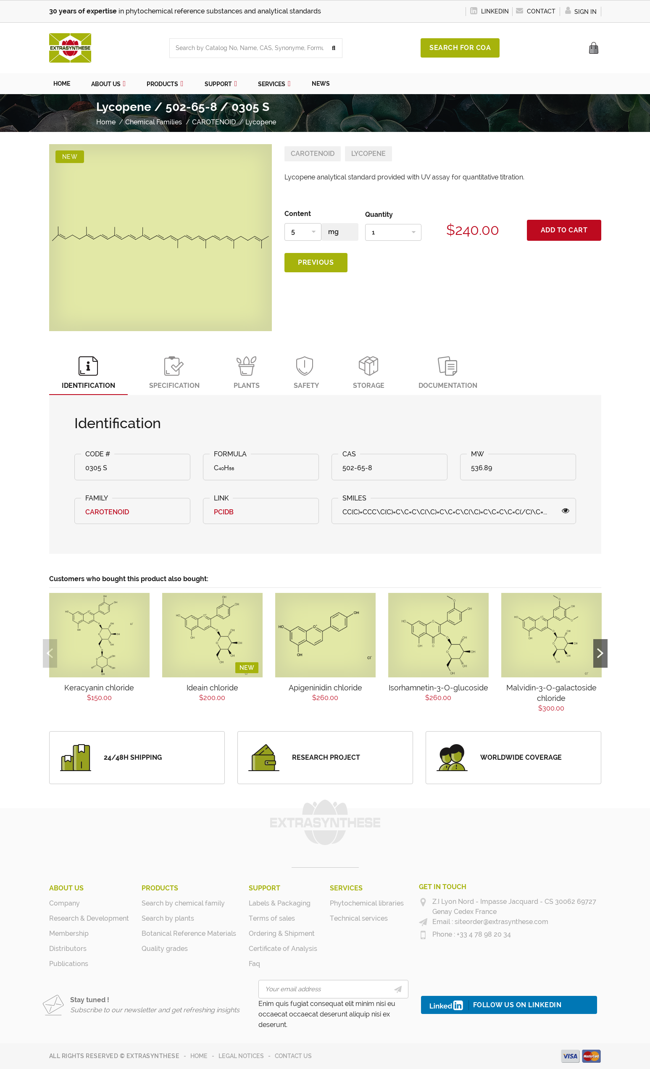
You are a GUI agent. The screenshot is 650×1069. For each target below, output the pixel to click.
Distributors (68, 949)
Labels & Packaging (280, 903)
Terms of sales (272, 918)
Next (600, 653)
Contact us (293, 1056)
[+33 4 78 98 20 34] (423, 935)
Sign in (580, 11)
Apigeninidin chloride (325, 687)
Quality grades (165, 949)
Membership (69, 933)
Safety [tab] (306, 373)
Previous (316, 262)
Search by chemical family (183, 903)
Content (297, 214)
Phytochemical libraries (367, 903)
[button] (109, 83)
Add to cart (564, 230)
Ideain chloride (212, 687)
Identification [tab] (88, 373)
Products (160, 888)
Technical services (359, 918)
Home (199, 1056)
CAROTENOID (312, 154)
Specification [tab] (174, 373)
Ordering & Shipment (282, 933)
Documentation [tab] (447, 373)
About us (66, 888)
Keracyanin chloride (99, 687)
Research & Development (89, 918)
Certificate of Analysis (283, 949)
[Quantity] (393, 232)
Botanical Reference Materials (189, 933)
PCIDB (224, 512)
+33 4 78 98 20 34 (483, 934)
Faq (254, 964)
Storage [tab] (368, 373)
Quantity (379, 215)
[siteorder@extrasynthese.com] (423, 922)
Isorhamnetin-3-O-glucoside (438, 687)
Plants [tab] (247, 373)
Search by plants (168, 918)
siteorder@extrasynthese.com (500, 922)
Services (346, 888)
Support (264, 888)
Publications (68, 964)
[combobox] (247, 48)
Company (64, 903)
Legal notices (241, 1056)
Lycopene (368, 154)
